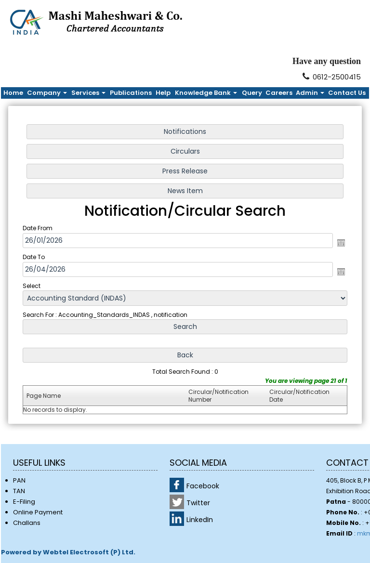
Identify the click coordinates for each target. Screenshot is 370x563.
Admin (310, 92)
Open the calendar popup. (337, 243)
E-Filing (24, 501)
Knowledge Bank (206, 92)
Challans (26, 522)
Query (252, 92)
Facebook (202, 486)
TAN (19, 491)
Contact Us (347, 92)
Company (47, 92)
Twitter (198, 503)
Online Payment (38, 512)
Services (88, 92)
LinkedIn (199, 519)
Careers (278, 92)
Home (13, 92)
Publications (131, 92)
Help (163, 92)
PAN (19, 480)
